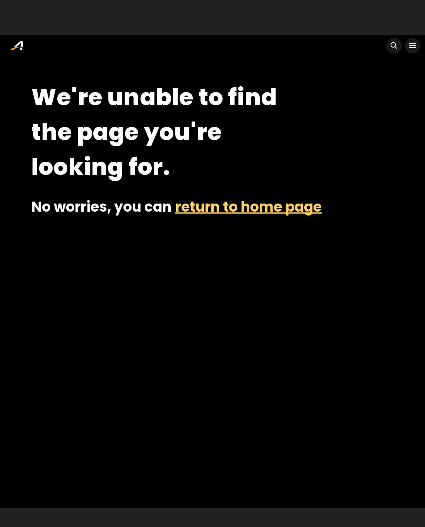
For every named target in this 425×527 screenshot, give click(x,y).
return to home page (248, 207)
